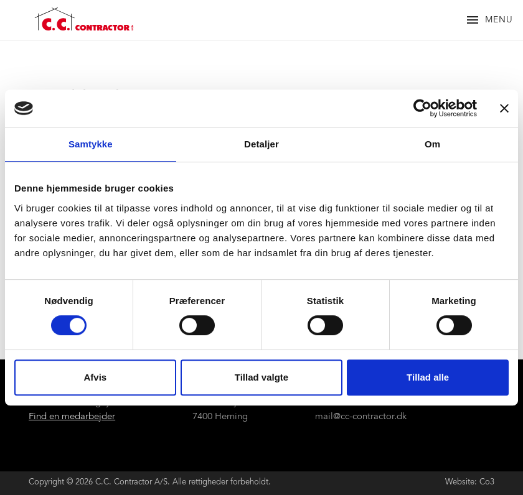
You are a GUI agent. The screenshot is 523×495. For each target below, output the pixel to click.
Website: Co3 (469, 483)
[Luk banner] (504, 108)
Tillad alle (428, 377)
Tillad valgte (261, 377)
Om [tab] (432, 144)
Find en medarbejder (72, 417)
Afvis (94, 377)
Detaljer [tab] (261, 144)
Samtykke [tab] (90, 144)
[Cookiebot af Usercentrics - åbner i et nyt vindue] (422, 108)
